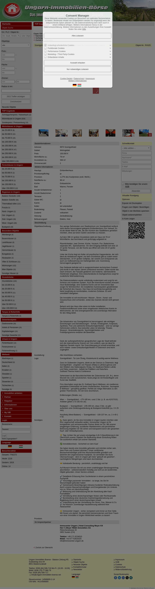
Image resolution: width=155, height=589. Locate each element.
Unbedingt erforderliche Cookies (61, 45)
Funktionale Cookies (56, 48)
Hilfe (84, 29)
